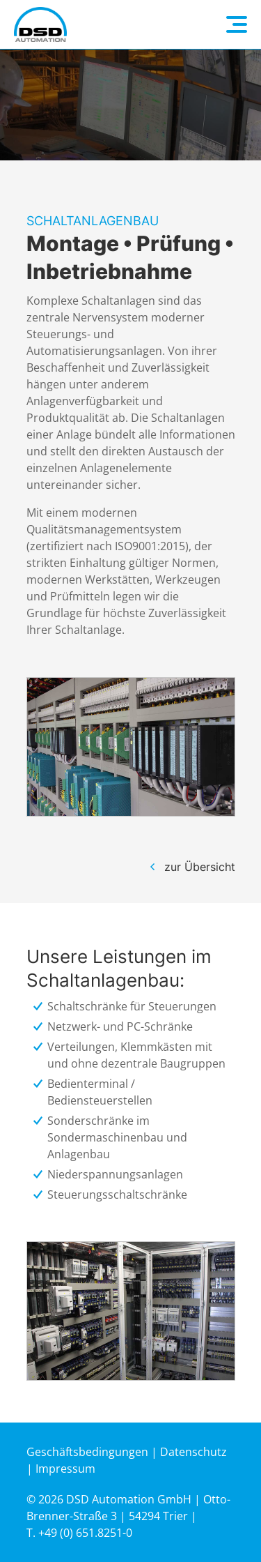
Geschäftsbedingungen (87, 1451)
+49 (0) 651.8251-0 (85, 1532)
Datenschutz (193, 1451)
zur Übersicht (199, 867)
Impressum (65, 1468)
